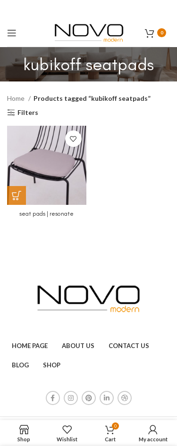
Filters (27, 112)
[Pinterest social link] (89, 398)
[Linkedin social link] (107, 398)
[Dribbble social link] (125, 398)
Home (16, 98)
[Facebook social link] (53, 398)
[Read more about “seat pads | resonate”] (16, 195)
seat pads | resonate (46, 213)
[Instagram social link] (71, 398)
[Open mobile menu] (11, 33)
